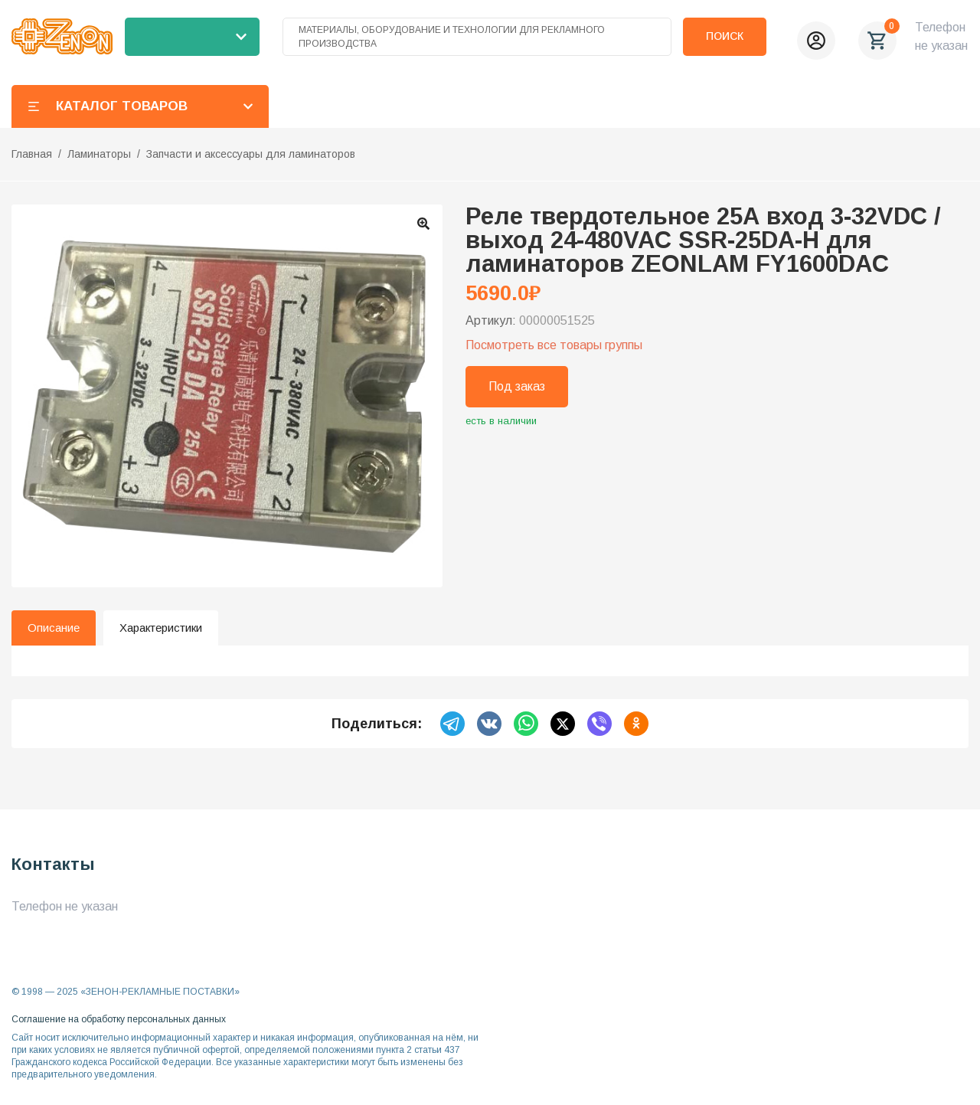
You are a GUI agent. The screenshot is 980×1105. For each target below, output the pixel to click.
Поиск (724, 36)
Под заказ (516, 386)
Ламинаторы (99, 154)
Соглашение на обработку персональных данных (118, 1019)
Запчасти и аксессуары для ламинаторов (250, 154)
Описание (54, 627)
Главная (31, 154)
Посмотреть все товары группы (554, 344)
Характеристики (160, 627)
